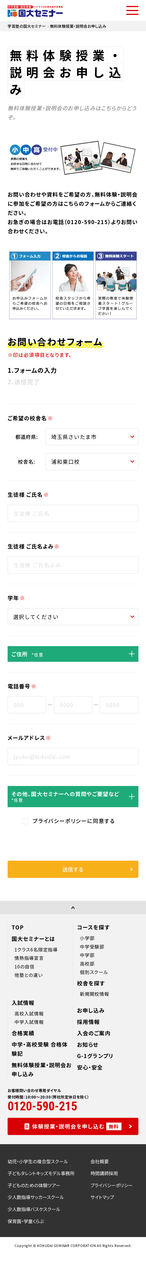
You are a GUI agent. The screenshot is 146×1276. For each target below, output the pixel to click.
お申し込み (91, 1010)
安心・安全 (90, 1067)
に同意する (74, 821)
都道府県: (26, 436)
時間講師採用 (104, 1173)
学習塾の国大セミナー (27, 26)
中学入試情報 (29, 1021)
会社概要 (99, 1161)
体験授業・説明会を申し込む (82, 1126)
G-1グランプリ (95, 1056)
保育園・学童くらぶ (26, 1221)
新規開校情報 (94, 993)
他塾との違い (28, 974)
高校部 (87, 963)
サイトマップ (102, 1197)
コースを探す (93, 927)
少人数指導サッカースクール (36, 1197)
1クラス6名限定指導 (36, 949)
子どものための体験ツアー (34, 1185)
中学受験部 (92, 946)
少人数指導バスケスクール (34, 1209)
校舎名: (26, 461)
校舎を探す (91, 983)
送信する (97, 869)
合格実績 (23, 1033)
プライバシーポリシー (60, 821)
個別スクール (94, 972)
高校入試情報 (29, 1013)
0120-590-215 (87, 222)
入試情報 (23, 1002)
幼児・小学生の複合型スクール (38, 1161)
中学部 (87, 955)
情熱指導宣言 (29, 957)
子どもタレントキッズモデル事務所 (41, 1173)
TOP (18, 927)
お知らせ (87, 1044)
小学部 (87, 938)
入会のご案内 (94, 1033)
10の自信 (24, 966)
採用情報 (88, 1022)
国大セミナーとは (33, 938)
